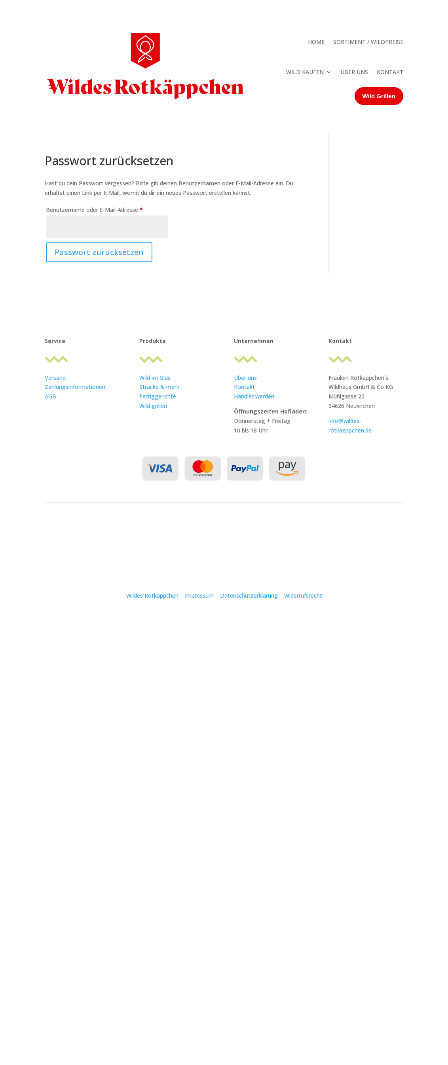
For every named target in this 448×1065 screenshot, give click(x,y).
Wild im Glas (155, 377)
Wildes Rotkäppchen (152, 595)
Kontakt (244, 387)
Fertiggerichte (157, 396)
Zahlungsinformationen (75, 387)
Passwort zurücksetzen (99, 252)
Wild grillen (153, 406)
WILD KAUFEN (305, 72)
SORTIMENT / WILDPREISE (368, 42)
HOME (316, 42)
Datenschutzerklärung (249, 595)
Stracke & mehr (159, 387)
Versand (55, 377)
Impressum (200, 595)
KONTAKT (390, 72)
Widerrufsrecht (303, 595)
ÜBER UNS (354, 72)
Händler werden (254, 396)
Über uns (245, 377)
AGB (50, 396)
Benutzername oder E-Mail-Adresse (106, 208)
